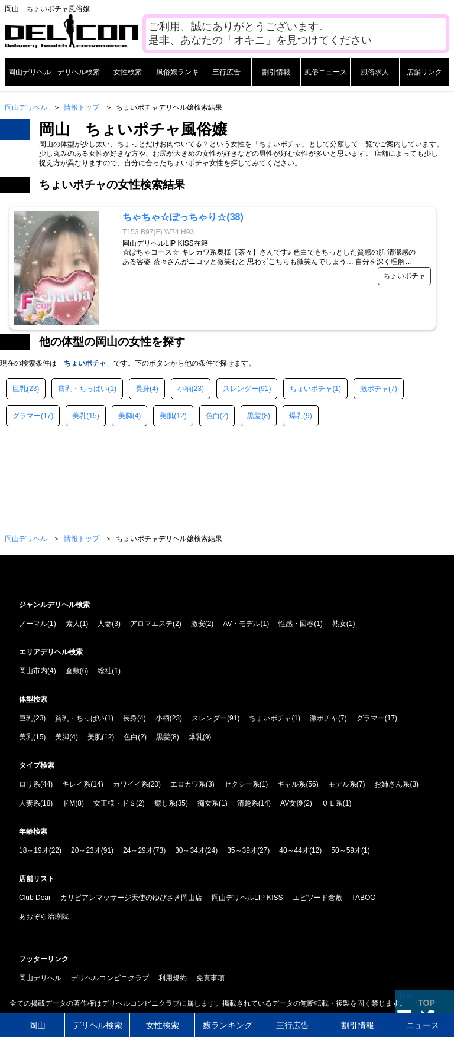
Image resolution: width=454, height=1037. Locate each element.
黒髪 (254, 416)
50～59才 (346, 850)
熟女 (339, 623)
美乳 (79, 416)
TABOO (364, 897)
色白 (213, 416)
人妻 (105, 623)
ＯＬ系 (332, 803)
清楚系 (247, 803)
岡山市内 (33, 671)
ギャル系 (291, 784)
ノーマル (33, 623)
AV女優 (291, 803)
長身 (142, 388)
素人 (73, 623)
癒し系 (165, 803)
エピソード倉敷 (317, 897)
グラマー (26, 416)
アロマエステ (151, 623)
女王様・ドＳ (114, 803)
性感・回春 (296, 623)
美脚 (125, 416)
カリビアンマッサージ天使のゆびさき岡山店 (131, 897)
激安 (198, 623)
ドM (68, 803)
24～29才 (138, 850)
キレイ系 (76, 784)
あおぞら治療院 (44, 916)
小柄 (184, 388)
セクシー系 (242, 784)
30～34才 (190, 850)
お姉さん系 (392, 784)
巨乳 (19, 388)
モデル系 (342, 784)
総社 (105, 671)
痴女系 (208, 803)
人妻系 (29, 803)
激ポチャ (374, 388)
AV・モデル (241, 623)
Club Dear (35, 897)
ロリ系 (29, 784)
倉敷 (73, 671)
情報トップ (81, 107)
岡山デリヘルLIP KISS (247, 897)
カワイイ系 (130, 784)
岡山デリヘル (26, 107)
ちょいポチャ (311, 388)
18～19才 (34, 850)
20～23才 (86, 850)
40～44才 (294, 850)
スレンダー (240, 388)
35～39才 (242, 850)
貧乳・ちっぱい (83, 388)
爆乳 (296, 416)
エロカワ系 (188, 784)
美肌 (167, 416)
